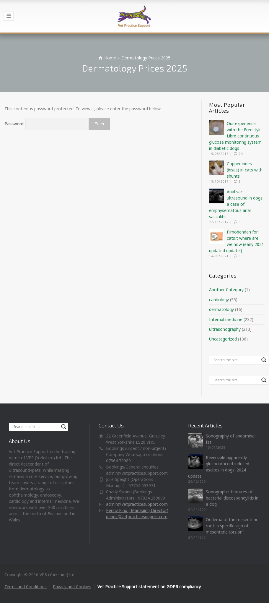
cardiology (219, 299)
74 (241, 153)
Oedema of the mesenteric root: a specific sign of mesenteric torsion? (232, 526)
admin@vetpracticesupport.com (137, 504)
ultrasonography (225, 329)
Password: (45, 124)
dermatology (221, 309)
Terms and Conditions (25, 586)
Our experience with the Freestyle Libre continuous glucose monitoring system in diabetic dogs (235, 136)
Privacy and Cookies (72, 586)
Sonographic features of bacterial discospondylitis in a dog (232, 498)
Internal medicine (225, 319)
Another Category (226, 289)
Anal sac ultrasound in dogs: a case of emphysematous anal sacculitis (236, 204)
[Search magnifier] (264, 360)
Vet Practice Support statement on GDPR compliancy (149, 586)
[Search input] (235, 360)
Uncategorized (223, 339)
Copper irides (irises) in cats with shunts (245, 170)
